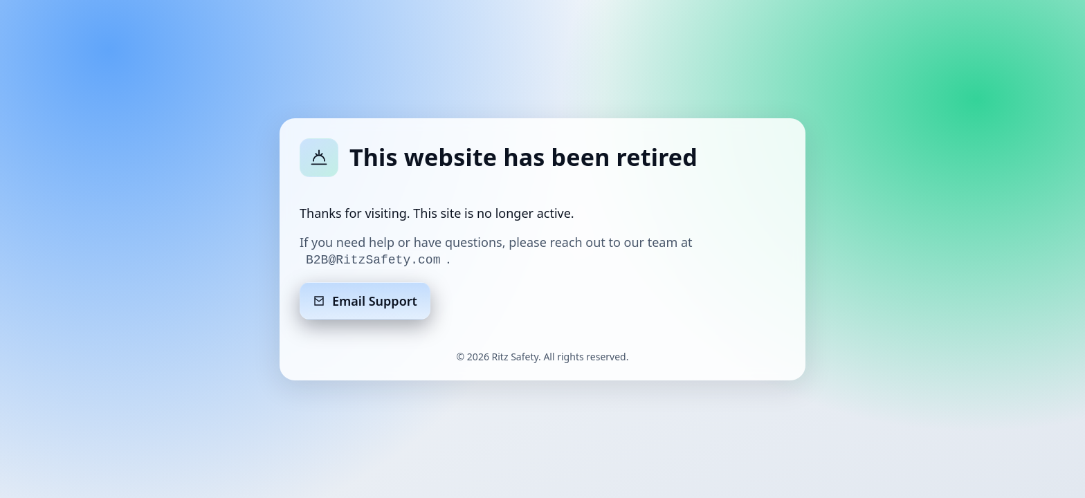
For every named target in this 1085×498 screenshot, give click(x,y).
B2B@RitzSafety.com (373, 260)
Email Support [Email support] (365, 301)
